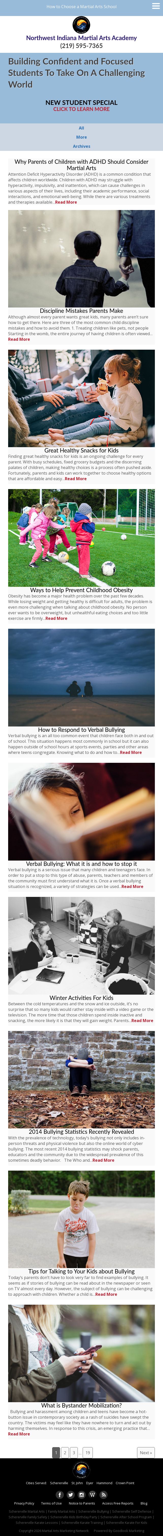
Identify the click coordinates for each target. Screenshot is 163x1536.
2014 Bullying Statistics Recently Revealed (81, 1131)
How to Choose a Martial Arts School (81, 6)
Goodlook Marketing (128, 1530)
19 (87, 1453)
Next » (146, 1453)
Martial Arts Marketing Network (65, 1530)
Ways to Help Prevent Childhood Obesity (81, 590)
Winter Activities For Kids (81, 997)
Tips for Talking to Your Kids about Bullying (81, 1271)
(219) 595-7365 (81, 45)
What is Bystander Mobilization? (81, 1405)
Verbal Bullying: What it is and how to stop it (81, 863)
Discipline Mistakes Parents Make (81, 310)
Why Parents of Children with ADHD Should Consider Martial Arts (81, 164)
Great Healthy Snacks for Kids (81, 450)
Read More (66, 202)
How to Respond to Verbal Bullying (81, 729)
